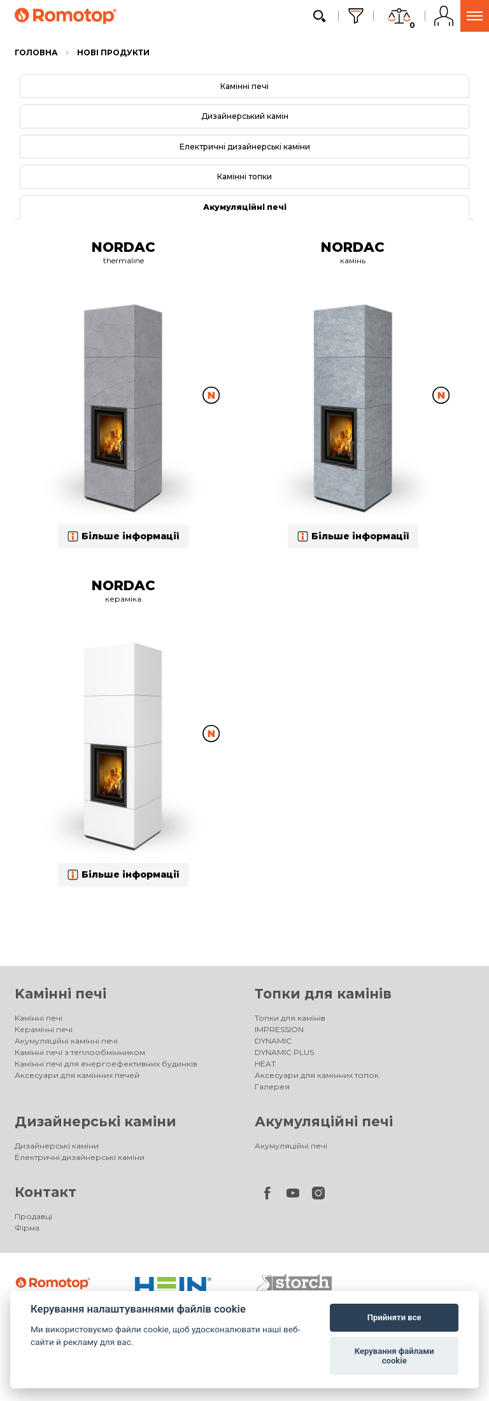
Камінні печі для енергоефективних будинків (106, 1063)
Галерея (272, 1086)
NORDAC (123, 246)
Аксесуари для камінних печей (77, 1075)
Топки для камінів (323, 994)
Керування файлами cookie (394, 1356)
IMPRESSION (279, 1029)
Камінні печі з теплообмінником (80, 1052)
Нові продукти (113, 52)
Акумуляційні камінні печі (66, 1041)
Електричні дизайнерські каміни (245, 146)
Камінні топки (244, 176)
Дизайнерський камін (244, 116)
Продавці (33, 1216)
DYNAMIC (273, 1041)
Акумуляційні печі (245, 207)
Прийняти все (394, 1317)
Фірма (27, 1227)
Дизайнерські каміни (95, 1121)
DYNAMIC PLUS (284, 1052)
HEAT (265, 1063)
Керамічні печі (44, 1029)
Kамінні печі (60, 994)
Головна (36, 52)
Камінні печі (244, 86)
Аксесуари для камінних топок (317, 1075)
